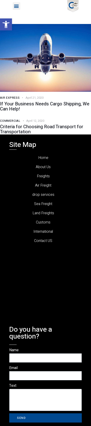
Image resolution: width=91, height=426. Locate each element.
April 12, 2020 (35, 121)
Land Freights (43, 213)
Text (12, 385)
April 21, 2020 (35, 97)
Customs (43, 222)
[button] (6, 24)
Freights (43, 176)
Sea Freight (43, 204)
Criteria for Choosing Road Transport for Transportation (41, 129)
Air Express (10, 97)
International (43, 231)
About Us (43, 167)
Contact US (43, 241)
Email (13, 368)
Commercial (10, 121)
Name (14, 350)
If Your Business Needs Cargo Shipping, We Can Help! (44, 106)
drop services (43, 194)
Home (43, 158)
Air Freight (43, 185)
